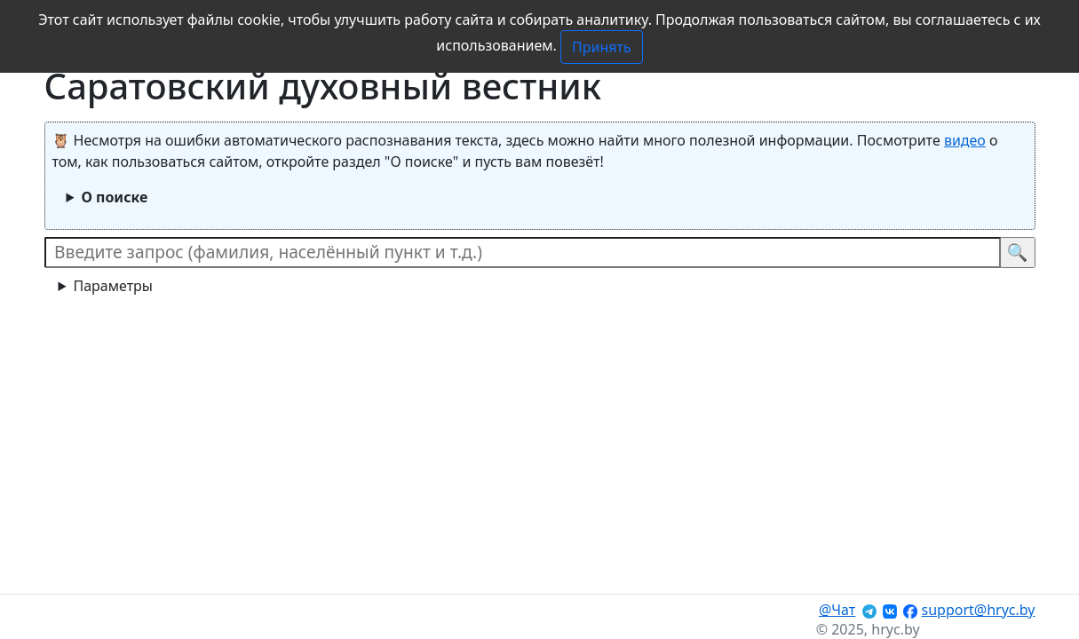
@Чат (837, 609)
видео (965, 140)
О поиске (114, 197)
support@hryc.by (978, 609)
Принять (601, 47)
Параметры (113, 286)
